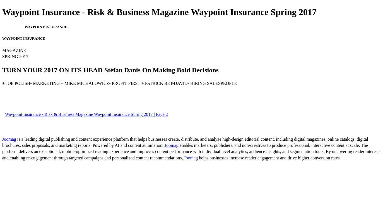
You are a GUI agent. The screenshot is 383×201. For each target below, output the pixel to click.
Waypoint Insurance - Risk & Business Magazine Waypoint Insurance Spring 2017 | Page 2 (86, 114)
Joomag (9, 139)
